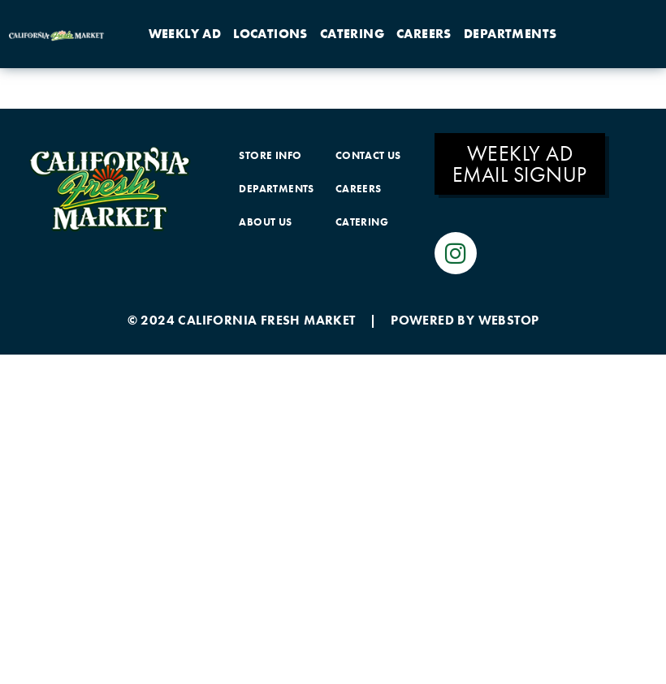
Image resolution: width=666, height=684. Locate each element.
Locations (270, 33)
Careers (424, 33)
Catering (352, 33)
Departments (510, 33)
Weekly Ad (185, 33)
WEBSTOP (508, 320)
